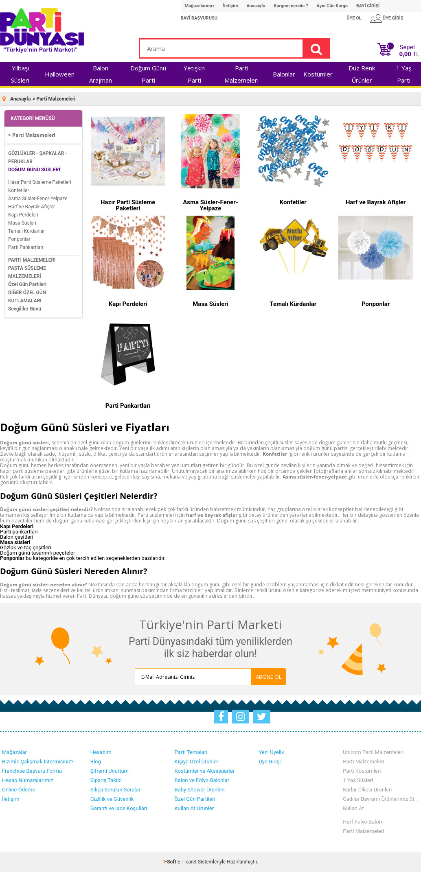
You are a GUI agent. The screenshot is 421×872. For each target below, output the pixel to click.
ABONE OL (269, 676)
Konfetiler (18, 190)
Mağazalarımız (200, 6)
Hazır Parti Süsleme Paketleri (39, 182)
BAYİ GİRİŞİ (367, 6)
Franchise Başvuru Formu (32, 771)
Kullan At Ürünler (194, 808)
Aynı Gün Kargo (331, 6)
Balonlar (284, 74)
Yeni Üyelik (271, 752)
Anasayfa (255, 6)
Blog (95, 761)
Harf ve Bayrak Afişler (31, 207)
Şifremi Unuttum (109, 771)
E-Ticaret (187, 862)
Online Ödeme (18, 790)
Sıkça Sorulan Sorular (115, 790)
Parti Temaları (191, 752)
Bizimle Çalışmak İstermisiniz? (38, 761)
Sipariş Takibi (106, 780)
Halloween (60, 74)
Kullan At (353, 808)
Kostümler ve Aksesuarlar (205, 771)
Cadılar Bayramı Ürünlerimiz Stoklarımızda (381, 799)
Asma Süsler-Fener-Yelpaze (38, 198)
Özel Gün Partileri (27, 284)
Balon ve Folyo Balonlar (202, 780)
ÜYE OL (354, 18)
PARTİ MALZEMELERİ (32, 260)
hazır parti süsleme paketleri (33, 471)
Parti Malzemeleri (363, 761)
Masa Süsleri (22, 223)
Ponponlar (19, 239)
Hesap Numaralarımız (27, 780)
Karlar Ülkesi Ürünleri (367, 789)
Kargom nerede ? (291, 6)
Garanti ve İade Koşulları (118, 808)
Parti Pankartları (25, 247)
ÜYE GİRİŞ (393, 18)
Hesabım (101, 752)
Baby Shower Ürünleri (200, 790)
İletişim (230, 6)
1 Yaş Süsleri (358, 780)
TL (409, 54)
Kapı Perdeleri (23, 215)
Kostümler (318, 74)
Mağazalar (14, 752)
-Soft (170, 862)
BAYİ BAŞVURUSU (199, 18)
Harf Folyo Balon (362, 821)
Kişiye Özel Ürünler (197, 761)
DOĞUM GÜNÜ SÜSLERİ (34, 170)
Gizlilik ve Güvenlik (112, 799)
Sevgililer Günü (24, 309)
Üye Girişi (270, 761)
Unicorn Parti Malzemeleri (373, 752)
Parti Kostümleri (362, 771)
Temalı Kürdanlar (26, 231)
